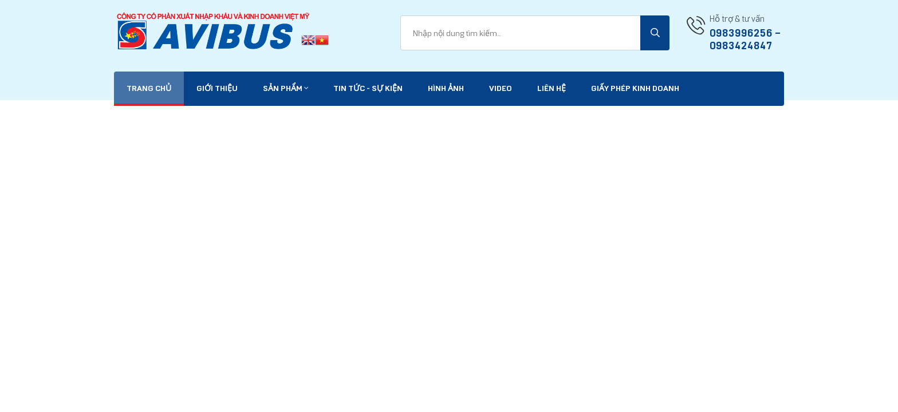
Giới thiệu (217, 88)
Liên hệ (551, 88)
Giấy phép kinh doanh (635, 88)
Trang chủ (149, 88)
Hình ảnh (446, 88)
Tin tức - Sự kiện (368, 88)
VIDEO (500, 88)
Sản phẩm (285, 88)
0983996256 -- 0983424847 (745, 39)
